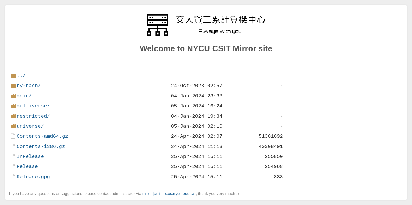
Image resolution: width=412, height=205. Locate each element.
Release (27, 166)
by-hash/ (29, 85)
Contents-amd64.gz (42, 136)
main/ (24, 95)
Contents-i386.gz (41, 146)
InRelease (30, 156)
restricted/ (33, 116)
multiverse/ (33, 105)
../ (21, 75)
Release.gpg (33, 176)
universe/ (30, 126)
